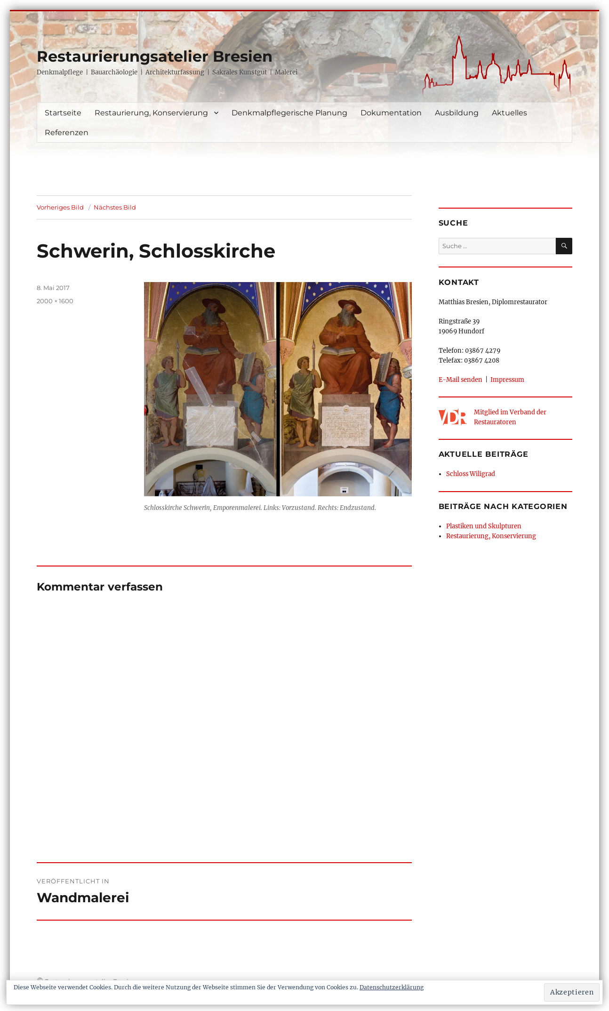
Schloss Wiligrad (470, 473)
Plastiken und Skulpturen (483, 526)
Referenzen (66, 132)
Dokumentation (391, 112)
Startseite (63, 112)
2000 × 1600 (55, 301)
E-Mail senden (460, 379)
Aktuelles (509, 112)
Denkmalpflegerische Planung (289, 112)
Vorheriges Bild (60, 207)
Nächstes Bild (115, 207)
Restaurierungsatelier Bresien (154, 56)
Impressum (507, 379)
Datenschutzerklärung (392, 987)
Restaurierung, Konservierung (151, 112)
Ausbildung (457, 112)
